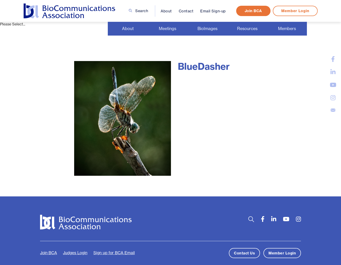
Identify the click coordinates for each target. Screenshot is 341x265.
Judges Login (75, 252)
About (166, 11)
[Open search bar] (251, 219)
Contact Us (244, 253)
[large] (333, 59)
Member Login (295, 10)
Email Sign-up (213, 11)
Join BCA (253, 10)
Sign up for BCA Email (114, 252)
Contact (186, 11)
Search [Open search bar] (138, 10)
